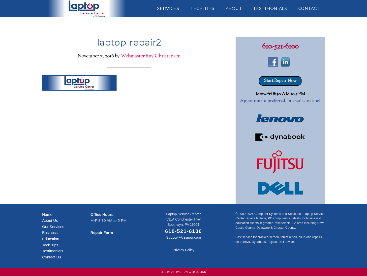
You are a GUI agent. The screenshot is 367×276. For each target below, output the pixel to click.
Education (50, 239)
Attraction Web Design (188, 272)
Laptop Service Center (86, 8)
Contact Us (51, 257)
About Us (50, 220)
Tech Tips (50, 245)
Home (47, 214)
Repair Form (102, 232)
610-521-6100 (280, 47)
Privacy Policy (183, 250)
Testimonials (52, 251)
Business (50, 232)
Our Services (53, 227)
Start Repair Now (280, 81)
